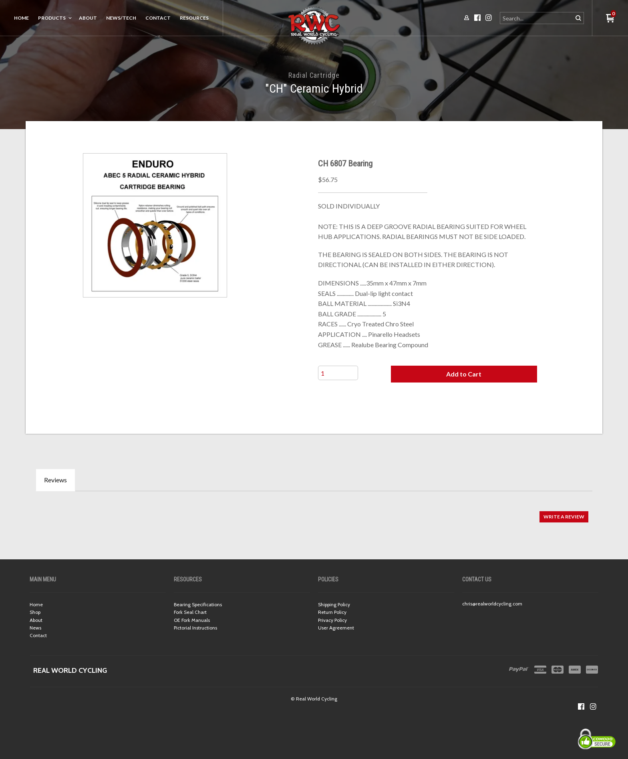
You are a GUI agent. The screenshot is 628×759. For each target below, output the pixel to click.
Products (52, 18)
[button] (464, 374)
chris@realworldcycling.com (492, 604)
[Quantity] (338, 373)
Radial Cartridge (313, 75)
